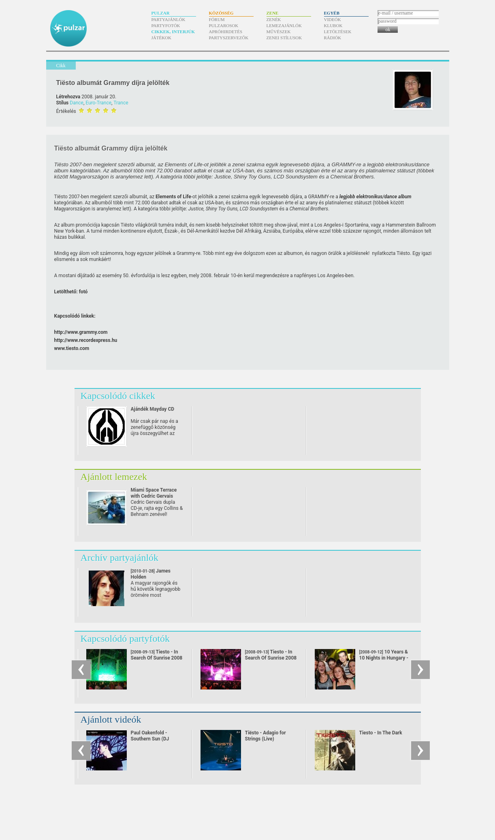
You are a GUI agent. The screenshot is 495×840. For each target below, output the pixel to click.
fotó (83, 292)
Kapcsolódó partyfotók (125, 638)
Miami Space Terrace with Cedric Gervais (154, 493)
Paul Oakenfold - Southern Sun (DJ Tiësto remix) (150, 739)
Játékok (161, 37)
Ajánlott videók (111, 719)
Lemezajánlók (284, 25)
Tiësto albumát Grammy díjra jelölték (113, 82)
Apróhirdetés (226, 31)
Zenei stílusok (284, 37)
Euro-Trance (98, 103)
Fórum (217, 19)
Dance (76, 103)
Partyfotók (165, 25)
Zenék (274, 19)
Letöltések (338, 31)
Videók (332, 19)
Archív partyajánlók (120, 557)
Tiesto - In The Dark (380, 733)
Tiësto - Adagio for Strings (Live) (265, 736)
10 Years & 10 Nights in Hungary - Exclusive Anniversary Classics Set (384, 661)
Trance (120, 103)
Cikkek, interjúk (173, 31)
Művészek (279, 31)
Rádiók (332, 37)
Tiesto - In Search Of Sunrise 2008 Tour (157, 658)
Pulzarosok (224, 25)
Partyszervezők (229, 37)
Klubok (333, 25)
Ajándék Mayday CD (153, 409)
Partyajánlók (168, 19)
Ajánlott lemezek (114, 476)
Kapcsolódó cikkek (118, 395)
